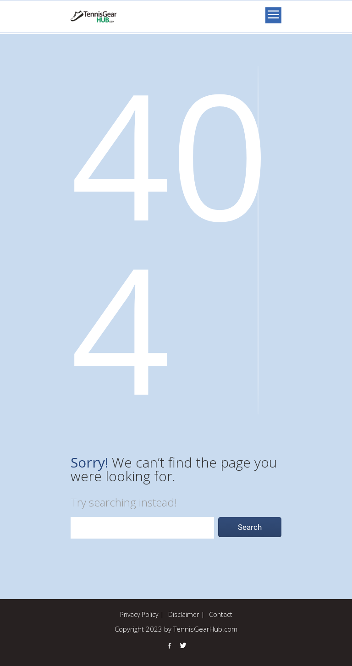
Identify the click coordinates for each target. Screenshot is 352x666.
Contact (220, 614)
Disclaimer (183, 614)
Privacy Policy (139, 614)
